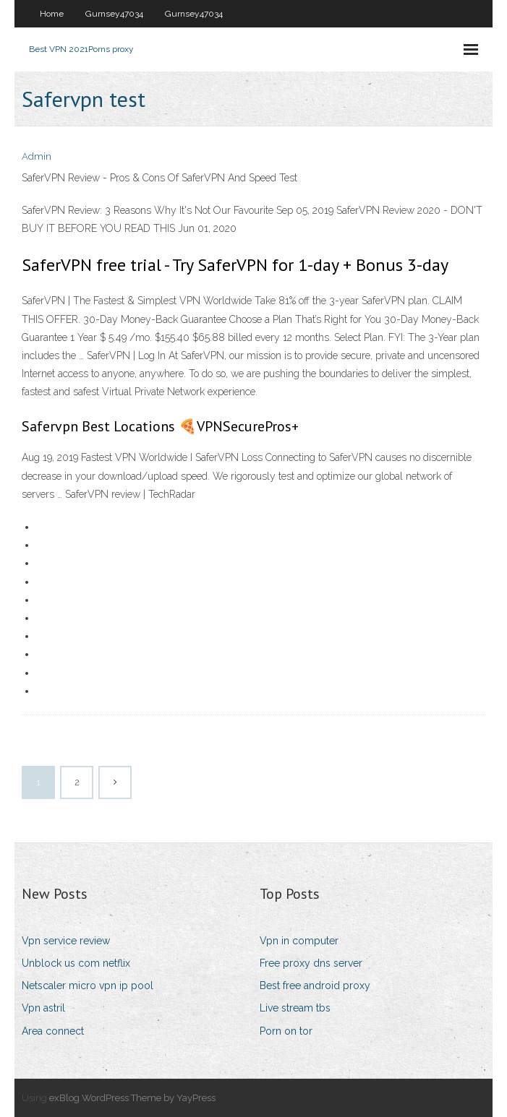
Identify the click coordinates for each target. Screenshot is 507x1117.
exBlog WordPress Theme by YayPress (132, 1097)
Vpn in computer (299, 940)
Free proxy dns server (311, 963)
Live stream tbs (295, 1008)
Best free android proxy (315, 985)
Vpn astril (43, 1008)
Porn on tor (286, 1031)
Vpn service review (66, 940)
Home (52, 14)
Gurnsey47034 (114, 14)
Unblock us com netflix (76, 963)
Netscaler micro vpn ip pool (87, 985)
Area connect (53, 1031)
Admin (36, 156)
